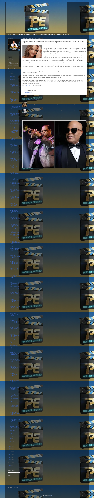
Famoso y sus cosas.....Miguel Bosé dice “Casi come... (14, 159)
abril (11, 438)
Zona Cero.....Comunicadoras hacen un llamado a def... (14, 100)
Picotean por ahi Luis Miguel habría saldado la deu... (15, 242)
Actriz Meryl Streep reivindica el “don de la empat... (14, 225)
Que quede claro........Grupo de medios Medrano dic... (14, 262)
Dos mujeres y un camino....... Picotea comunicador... (14, 166)
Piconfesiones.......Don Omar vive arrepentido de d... (14, 252)
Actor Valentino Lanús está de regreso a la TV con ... (15, 423)
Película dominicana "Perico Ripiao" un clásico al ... (13, 339)
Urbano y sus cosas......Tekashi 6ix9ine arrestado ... (14, 321)
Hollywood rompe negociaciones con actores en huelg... (14, 367)
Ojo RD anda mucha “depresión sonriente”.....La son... (14, 266)
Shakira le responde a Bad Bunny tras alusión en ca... (14, 283)
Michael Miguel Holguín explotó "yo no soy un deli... (14, 427)
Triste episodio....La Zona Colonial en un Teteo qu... (14, 111)
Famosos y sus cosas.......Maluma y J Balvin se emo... (14, 353)
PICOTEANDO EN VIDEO (31, 34)
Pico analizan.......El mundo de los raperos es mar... (14, 303)
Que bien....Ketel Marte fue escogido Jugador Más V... (15, 179)
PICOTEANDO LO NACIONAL (62, 34)
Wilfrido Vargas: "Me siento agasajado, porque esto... (15, 107)
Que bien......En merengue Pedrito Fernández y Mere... (14, 328)
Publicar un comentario (28, 92)
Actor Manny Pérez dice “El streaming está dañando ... (14, 416)
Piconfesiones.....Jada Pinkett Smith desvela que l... (14, 385)
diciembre (12, 76)
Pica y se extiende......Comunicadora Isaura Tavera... (14, 200)
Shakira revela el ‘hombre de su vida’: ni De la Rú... (14, 208)
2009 (10, 465)
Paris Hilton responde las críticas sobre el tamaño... (14, 193)
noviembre (12, 77)
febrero (11, 441)
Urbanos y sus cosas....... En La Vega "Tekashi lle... (14, 356)
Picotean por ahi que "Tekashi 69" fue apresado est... (13, 342)
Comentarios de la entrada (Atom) (34, 99)
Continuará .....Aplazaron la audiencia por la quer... (14, 81)
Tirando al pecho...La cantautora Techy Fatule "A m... (14, 325)
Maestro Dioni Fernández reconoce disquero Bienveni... (14, 141)
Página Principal (56, 97)
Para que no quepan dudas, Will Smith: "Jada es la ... (15, 218)
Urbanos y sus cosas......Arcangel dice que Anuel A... (14, 374)
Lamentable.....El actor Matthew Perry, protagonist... (14, 124)
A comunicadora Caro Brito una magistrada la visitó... (15, 420)
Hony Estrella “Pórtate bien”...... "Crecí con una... (14, 269)
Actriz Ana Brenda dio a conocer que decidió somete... (14, 85)
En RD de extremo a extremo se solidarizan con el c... (14, 402)
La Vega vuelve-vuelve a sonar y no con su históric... (14, 114)
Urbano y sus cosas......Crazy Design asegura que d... (14, 300)
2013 (10, 459)
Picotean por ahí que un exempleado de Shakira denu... (14, 413)
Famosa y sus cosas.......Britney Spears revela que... (14, 204)
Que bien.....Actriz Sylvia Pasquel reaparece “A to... (14, 134)
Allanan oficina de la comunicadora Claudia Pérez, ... (14, 197)
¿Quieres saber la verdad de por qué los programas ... (14, 388)
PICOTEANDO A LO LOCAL (19, 34)
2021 (10, 446)
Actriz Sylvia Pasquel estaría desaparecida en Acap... (15, 148)
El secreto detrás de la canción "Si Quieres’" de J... (15, 215)
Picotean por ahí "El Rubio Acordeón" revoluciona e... (14, 293)
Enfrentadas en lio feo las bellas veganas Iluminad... (14, 163)
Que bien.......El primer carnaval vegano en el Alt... (14, 406)
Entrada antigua (82, 97)
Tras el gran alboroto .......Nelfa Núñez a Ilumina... (14, 152)
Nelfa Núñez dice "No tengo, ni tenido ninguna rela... (14, 92)
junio (11, 435)
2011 (10, 462)
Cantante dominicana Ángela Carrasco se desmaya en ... (14, 273)
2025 (10, 71)
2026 (10, 70)
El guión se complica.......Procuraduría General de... (15, 310)
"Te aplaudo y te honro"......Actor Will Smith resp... (14, 314)
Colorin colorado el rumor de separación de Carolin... (14, 170)
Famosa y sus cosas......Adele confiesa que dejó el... (15, 256)
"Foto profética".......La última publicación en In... (14, 118)
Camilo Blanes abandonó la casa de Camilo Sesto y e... (15, 360)
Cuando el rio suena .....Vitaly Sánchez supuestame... (13, 296)
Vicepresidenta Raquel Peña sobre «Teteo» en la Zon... (14, 95)
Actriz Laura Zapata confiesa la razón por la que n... (14, 229)
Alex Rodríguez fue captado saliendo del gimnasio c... (14, 392)
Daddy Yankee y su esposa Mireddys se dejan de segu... (15, 276)
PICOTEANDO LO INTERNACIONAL (47, 34)
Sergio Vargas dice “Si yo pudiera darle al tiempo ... (14, 399)
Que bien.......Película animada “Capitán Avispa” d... (14, 138)
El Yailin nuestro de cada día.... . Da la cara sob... (14, 287)
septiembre (12, 430)
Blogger (50, 495)
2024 (10, 73)
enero (11, 443)
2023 (10, 74)
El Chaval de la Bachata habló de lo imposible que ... (14, 156)
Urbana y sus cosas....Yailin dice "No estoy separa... (14, 335)
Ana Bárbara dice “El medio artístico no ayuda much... (15, 183)
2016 (10, 454)
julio (11, 433)
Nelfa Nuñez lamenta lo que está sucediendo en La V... (14, 222)
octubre (11, 79)
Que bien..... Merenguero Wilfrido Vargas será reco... (14, 371)
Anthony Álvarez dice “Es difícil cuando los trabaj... (14, 289)
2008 (10, 467)
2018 (10, 451)
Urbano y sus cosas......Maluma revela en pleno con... (15, 245)
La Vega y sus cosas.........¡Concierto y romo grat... (15, 259)
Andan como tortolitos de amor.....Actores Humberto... (14, 280)
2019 (10, 449)
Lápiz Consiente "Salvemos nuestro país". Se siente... (14, 104)
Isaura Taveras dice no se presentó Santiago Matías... (14, 235)
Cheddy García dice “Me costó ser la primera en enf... (14, 88)
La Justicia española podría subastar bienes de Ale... (14, 190)
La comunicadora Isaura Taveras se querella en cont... (14, 249)
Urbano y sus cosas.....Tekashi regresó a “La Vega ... (14, 127)
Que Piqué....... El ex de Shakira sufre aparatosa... (14, 176)
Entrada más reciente (27, 97)
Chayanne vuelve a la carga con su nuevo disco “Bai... (14, 131)
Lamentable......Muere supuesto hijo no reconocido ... (14, 378)
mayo (11, 436)
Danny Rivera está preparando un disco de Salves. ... (14, 363)
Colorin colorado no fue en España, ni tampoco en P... (14, 332)
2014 (10, 457)
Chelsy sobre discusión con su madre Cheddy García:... (14, 349)
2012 (10, 460)
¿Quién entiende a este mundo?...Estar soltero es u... (14, 211)
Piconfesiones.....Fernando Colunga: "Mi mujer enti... (15, 307)
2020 (10, 448)
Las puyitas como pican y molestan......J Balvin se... (14, 346)
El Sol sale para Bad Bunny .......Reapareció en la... (14, 409)
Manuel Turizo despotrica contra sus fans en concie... (14, 381)
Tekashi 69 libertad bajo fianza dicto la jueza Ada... (14, 186)
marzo (11, 439)
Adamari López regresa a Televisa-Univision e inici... (14, 145)
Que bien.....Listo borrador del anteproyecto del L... (14, 121)
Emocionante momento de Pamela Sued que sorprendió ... (14, 318)
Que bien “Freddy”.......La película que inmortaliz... (15, 173)
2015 (10, 456)
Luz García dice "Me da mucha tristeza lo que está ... (14, 395)
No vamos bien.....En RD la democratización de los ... (15, 238)
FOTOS (9, 34)
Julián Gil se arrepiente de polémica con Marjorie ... (15, 232)
